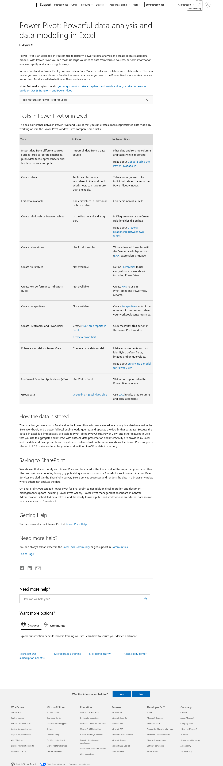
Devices (102, 4)
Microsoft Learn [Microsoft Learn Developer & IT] (153, 723)
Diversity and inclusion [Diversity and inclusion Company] (190, 740)
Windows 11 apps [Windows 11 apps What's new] (18, 751)
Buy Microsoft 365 (158, 4)
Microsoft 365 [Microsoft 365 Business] (117, 729)
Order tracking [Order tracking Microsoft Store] (53, 734)
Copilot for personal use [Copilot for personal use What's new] (21, 734)
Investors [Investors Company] (184, 734)
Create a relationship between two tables (128, 232)
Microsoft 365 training (67, 653)
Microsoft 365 (61, 4)
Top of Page (27, 554)
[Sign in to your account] (207, 5)
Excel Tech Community (76, 547)
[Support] (45, 5)
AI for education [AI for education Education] (87, 754)
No (141, 694)
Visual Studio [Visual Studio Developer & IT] (152, 751)
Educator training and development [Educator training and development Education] (89, 741)
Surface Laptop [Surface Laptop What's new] (17, 718)
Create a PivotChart (84, 337)
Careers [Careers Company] (183, 712)
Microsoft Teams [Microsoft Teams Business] (119, 740)
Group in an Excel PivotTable (90, 394)
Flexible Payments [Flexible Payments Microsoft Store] (54, 751)
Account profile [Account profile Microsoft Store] (53, 712)
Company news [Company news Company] (186, 723)
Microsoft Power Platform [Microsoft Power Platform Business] (122, 734)
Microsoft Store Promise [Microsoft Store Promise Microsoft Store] (57, 745)
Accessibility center (135, 653)
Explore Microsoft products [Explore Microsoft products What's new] (22, 745)
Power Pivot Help (76, 524)
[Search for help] (199, 4)
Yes (122, 694)
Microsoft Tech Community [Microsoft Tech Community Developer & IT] (158, 734)
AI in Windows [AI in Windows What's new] (17, 740)
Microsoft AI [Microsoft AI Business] (117, 712)
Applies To (27, 45)
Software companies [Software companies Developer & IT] (155, 745)
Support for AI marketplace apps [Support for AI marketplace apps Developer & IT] (160, 729)
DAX (116, 255)
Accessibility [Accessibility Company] (185, 745)
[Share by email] (36, 567)
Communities (120, 547)
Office (75, 4)
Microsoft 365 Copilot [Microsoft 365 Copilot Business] (121, 745)
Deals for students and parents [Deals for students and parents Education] (93, 748)
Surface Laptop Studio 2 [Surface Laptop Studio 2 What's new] (21, 723)
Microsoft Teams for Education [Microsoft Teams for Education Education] (93, 723)
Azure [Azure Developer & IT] (149, 712)
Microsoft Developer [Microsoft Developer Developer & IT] (155, 718)
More (139, 4)
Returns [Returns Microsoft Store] (50, 729)
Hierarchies (128, 267)
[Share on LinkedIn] (28, 567)
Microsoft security (100, 653)
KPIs (124, 286)
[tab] (31, 625)
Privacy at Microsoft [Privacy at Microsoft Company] (188, 729)
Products (87, 4)
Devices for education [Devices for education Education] (89, 718)
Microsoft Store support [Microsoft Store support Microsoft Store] (57, 723)
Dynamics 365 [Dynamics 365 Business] (117, 723)
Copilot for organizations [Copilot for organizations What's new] (21, 729)
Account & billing (121, 4)
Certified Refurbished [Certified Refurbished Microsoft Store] (56, 740)
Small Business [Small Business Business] (118, 751)
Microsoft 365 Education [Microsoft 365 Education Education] (90, 729)
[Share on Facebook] (22, 567)
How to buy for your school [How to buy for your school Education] (91, 734)
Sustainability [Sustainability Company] (186, 751)
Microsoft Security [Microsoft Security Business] (119, 718)
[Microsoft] (23, 5)
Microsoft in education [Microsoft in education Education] (89, 712)
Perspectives (129, 306)
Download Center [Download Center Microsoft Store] (54, 718)
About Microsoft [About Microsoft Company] (187, 718)
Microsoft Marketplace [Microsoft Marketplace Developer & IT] (156, 740)
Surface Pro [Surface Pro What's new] (16, 712)
